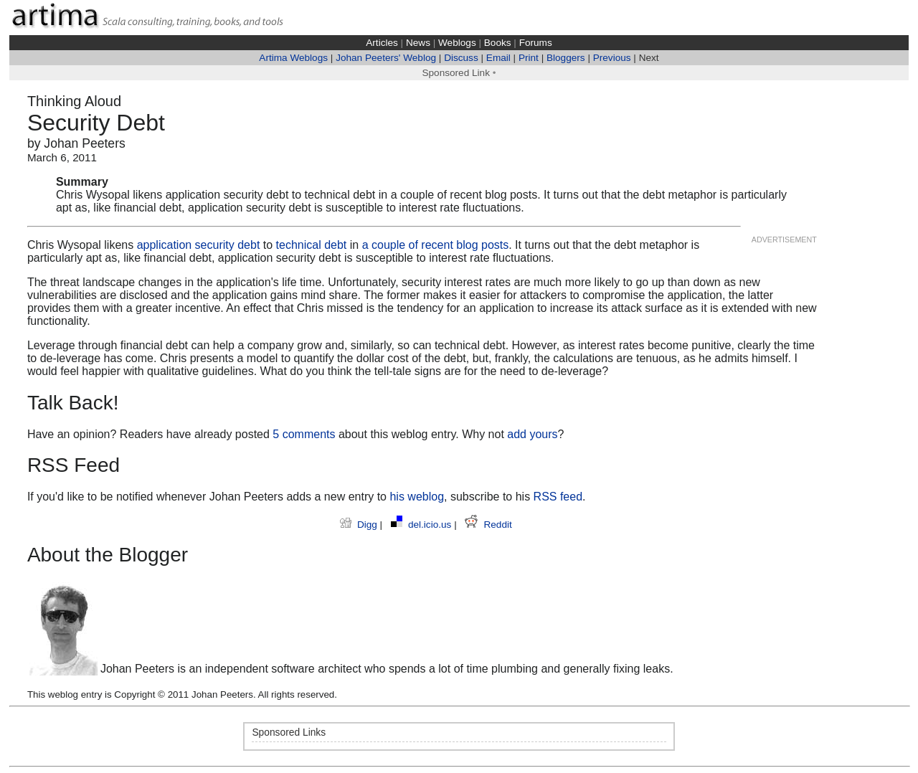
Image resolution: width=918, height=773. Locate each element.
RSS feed (558, 496)
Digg (360, 524)
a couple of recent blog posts (435, 245)
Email (498, 57)
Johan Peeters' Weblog (386, 57)
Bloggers (565, 57)
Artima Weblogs (293, 57)
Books (497, 42)
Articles (382, 42)
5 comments (304, 434)
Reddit (488, 524)
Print (529, 57)
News (418, 42)
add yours (532, 434)
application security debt (198, 245)
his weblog (416, 496)
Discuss (461, 57)
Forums (535, 42)
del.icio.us (422, 524)
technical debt (311, 245)
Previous (612, 57)
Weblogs (457, 42)
